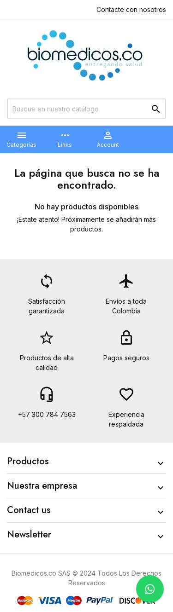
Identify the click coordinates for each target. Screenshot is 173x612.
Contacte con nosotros (131, 9)
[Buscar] (86, 108)
